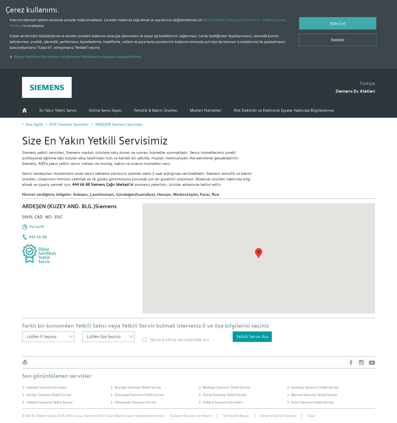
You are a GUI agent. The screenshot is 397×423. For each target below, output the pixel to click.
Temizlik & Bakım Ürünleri (156, 110)
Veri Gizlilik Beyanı (236, 416)
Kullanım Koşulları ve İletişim (191, 416)
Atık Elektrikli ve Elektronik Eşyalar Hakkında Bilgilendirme (284, 110)
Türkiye (367, 83)
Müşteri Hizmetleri (205, 110)
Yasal (311, 416)
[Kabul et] (337, 23)
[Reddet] (337, 40)
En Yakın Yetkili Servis (57, 110)
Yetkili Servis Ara (252, 336)
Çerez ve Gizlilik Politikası (278, 416)
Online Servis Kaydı (105, 110)
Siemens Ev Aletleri (355, 91)
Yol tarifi (36, 226)
